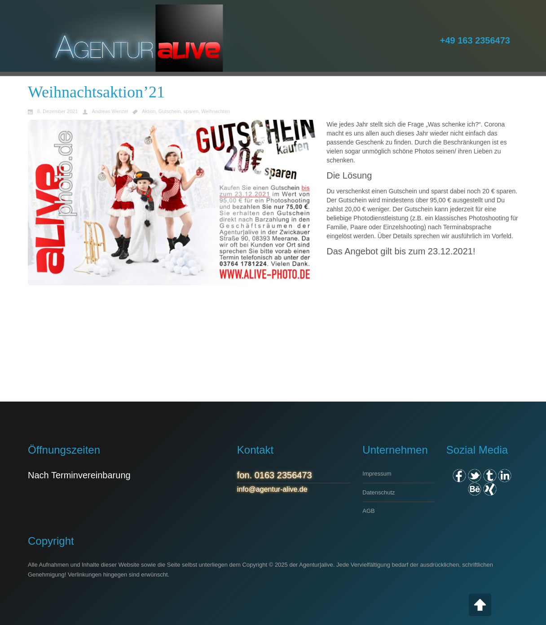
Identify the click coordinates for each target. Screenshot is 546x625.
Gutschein (170, 111)
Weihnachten (215, 111)
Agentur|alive (316, 564)
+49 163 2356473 (475, 40)
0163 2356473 (283, 475)
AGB (368, 510)
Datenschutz (378, 492)
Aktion (149, 111)
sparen (190, 111)
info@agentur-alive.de (272, 489)
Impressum (376, 473)
